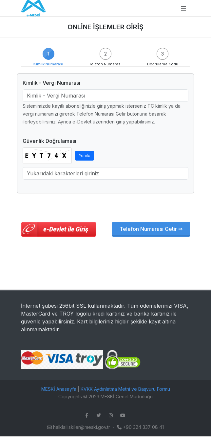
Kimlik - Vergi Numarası (51, 82)
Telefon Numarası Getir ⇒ (151, 229)
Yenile (84, 155)
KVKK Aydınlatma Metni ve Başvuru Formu (125, 389)
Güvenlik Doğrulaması (49, 141)
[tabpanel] (105, 155)
